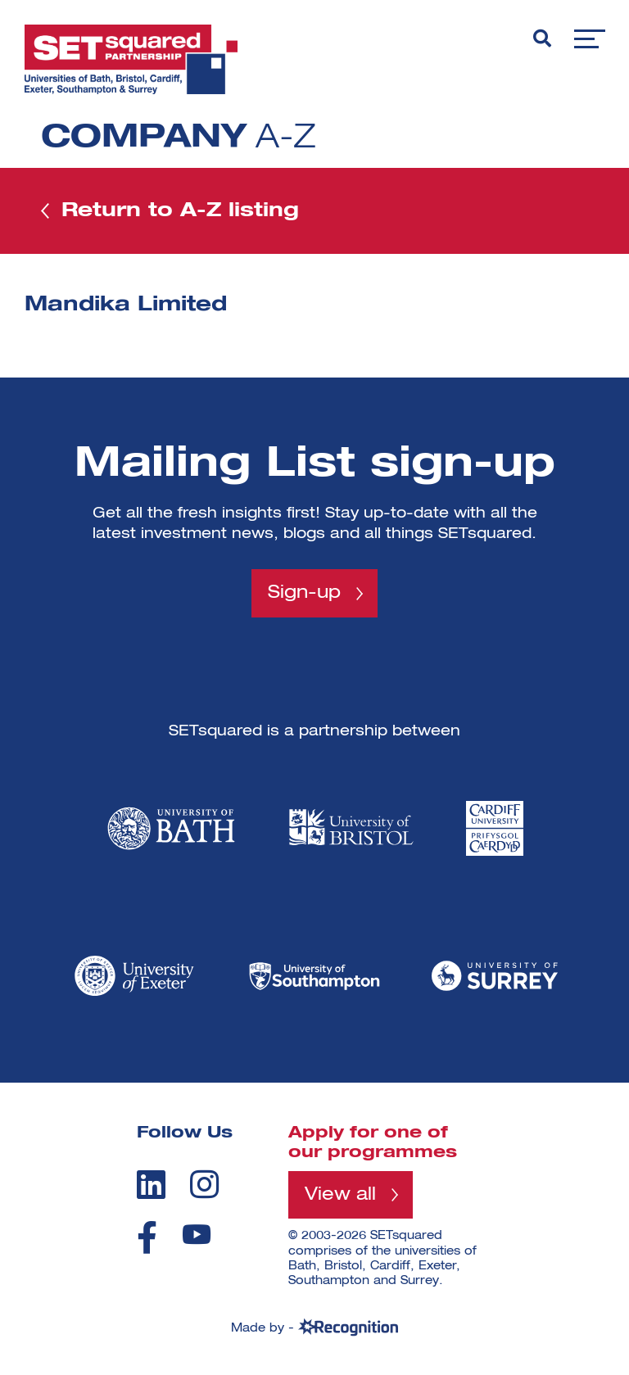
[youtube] (196, 1234)
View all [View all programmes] (340, 1195)
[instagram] (204, 1184)
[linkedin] (151, 1184)
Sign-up (304, 593)
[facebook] (147, 1237)
